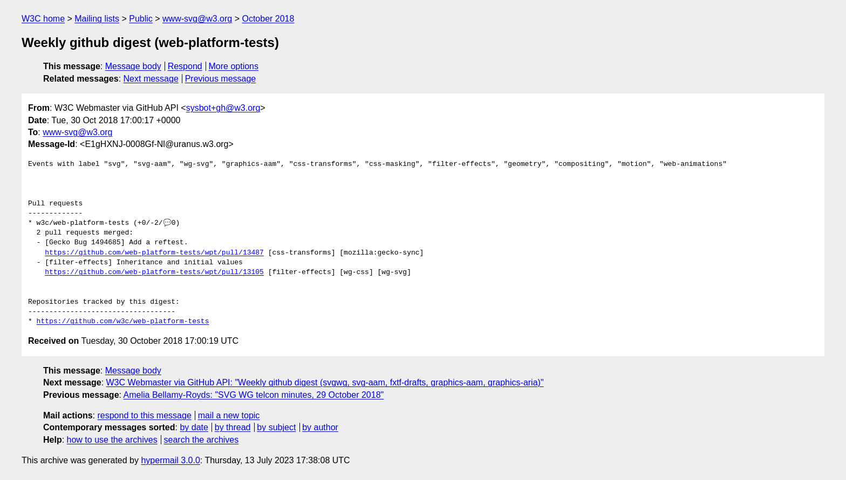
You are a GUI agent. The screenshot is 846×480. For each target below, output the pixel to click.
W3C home (43, 18)
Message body (133, 66)
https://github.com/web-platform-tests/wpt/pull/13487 (154, 253)
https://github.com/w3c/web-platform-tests (123, 321)
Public (141, 18)
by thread (233, 427)
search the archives (201, 439)
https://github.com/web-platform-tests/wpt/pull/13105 (154, 272)
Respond (185, 66)
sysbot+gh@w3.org (223, 107)
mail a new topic (229, 415)
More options (234, 66)
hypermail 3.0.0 (170, 460)
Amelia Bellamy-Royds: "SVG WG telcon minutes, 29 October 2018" (254, 394)
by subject (276, 427)
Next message (151, 78)
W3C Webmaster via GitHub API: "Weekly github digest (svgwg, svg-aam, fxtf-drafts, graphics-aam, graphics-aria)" (325, 382)
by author (320, 427)
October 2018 (268, 18)
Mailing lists (96, 18)
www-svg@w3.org (197, 18)
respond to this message (144, 415)
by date (194, 427)
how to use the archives (112, 439)
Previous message (220, 78)
